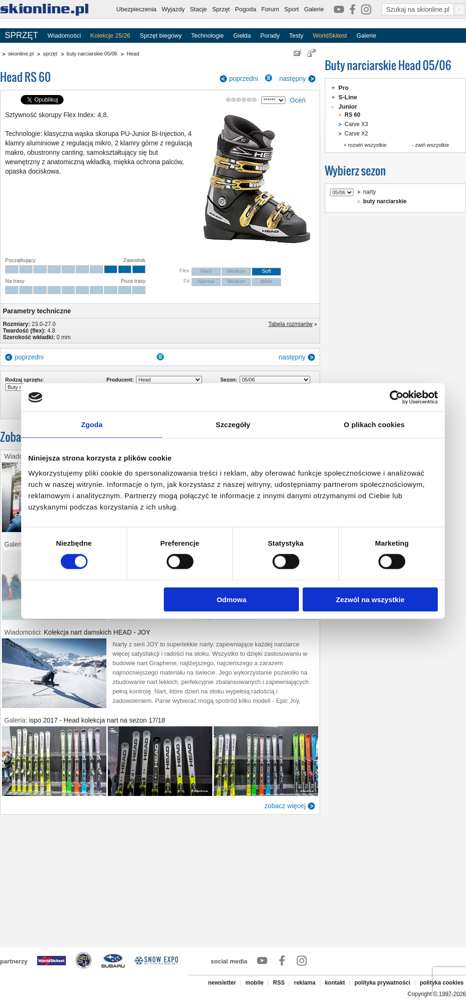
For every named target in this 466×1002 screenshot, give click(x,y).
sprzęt (50, 53)
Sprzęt (221, 9)
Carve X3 (356, 124)
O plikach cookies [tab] (374, 425)
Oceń (297, 100)
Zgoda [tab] (92, 425)
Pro (343, 87)
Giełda (242, 35)
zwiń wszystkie (432, 145)
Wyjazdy (173, 9)
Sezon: (228, 379)
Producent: (120, 379)
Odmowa (231, 599)
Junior (347, 106)
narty (369, 192)
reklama (304, 982)
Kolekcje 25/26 (110, 35)
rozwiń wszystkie (367, 145)
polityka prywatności (382, 982)
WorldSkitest (330, 35)
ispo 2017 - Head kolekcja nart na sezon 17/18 (97, 720)
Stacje (198, 9)
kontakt (335, 982)
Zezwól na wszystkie (370, 599)
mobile (254, 982)
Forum (270, 9)
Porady (270, 35)
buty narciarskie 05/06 (92, 53)
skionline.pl (20, 53)
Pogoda (245, 9)
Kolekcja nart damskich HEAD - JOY (97, 632)
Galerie (314, 9)
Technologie (207, 35)
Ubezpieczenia (136, 9)
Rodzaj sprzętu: (24, 379)
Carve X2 (356, 133)
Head (133, 53)
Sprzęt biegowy (161, 35)
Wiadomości (64, 35)
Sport (291, 9)
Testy (296, 35)
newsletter (222, 982)
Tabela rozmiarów (290, 324)
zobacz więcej (285, 806)
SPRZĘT (21, 35)
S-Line (347, 97)
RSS (279, 982)
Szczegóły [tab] (233, 425)
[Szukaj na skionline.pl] (460, 9)
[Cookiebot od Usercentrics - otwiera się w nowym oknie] (396, 397)
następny (292, 78)
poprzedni (243, 78)
